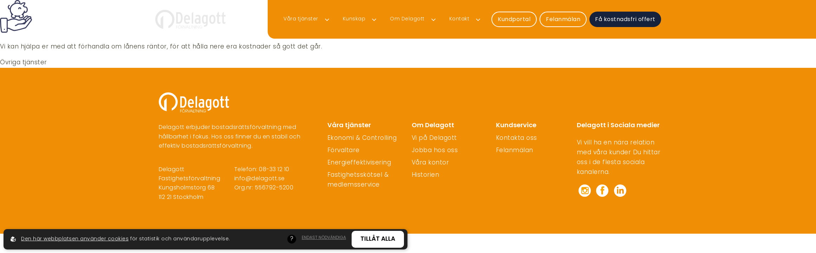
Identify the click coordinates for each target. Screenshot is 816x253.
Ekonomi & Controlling (362, 138)
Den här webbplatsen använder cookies (75, 239)
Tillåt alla (377, 239)
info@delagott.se (259, 178)
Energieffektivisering (359, 163)
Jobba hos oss (435, 151)
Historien (425, 175)
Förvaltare (343, 151)
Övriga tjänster (23, 63)
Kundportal (514, 19)
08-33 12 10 (274, 169)
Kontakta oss (516, 138)
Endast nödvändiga (324, 237)
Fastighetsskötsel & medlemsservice (358, 180)
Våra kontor (430, 163)
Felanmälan (468, 8)
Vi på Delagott (434, 138)
